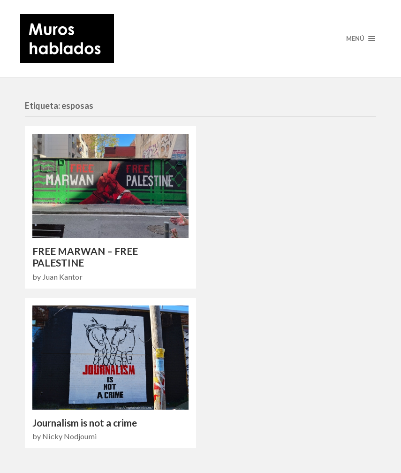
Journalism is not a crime (84, 422)
